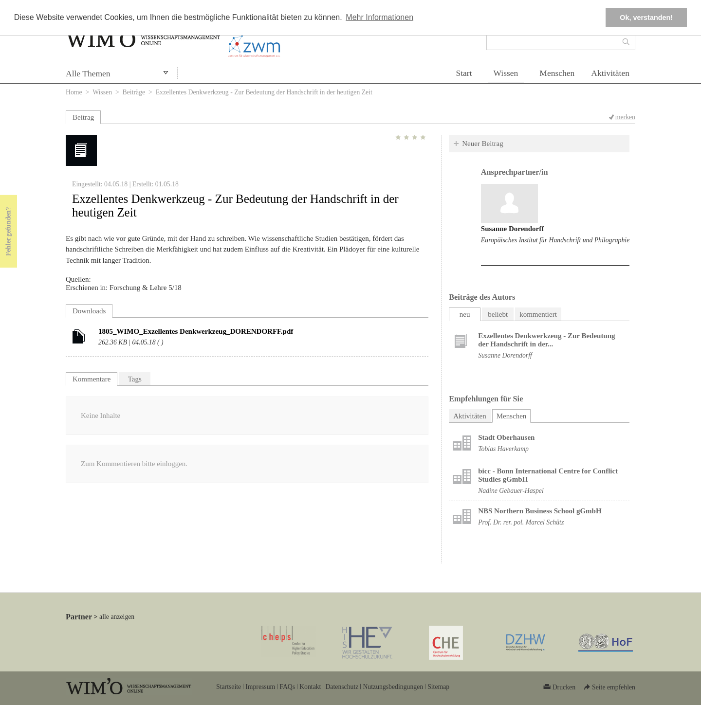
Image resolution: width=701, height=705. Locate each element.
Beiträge (134, 92)
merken (625, 117)
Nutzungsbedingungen (393, 686)
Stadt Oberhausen (506, 437)
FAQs (287, 686)
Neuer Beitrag (482, 143)
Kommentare (92, 379)
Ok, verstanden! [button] (646, 17)
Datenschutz (341, 686)
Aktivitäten (610, 73)
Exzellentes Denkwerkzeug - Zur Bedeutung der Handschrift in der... (546, 340)
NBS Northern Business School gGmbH (539, 511)
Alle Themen (88, 73)
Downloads (89, 311)
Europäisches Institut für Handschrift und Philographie (555, 240)
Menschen (556, 73)
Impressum (260, 686)
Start (464, 73)
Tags (135, 379)
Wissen (506, 73)
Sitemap (438, 686)
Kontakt (310, 686)
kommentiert (538, 314)
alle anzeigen (116, 616)
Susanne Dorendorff (512, 229)
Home (74, 92)
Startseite (228, 686)
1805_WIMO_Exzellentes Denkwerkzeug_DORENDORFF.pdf (195, 331)
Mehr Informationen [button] (379, 17)
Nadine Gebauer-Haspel (511, 490)
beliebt (498, 314)
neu (465, 314)
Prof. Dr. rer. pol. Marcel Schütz (521, 522)
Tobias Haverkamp (503, 448)
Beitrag (83, 117)
